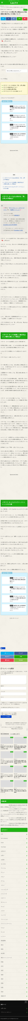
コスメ (2, 885)
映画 (2, 949)
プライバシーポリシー (6, 1012)
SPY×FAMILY (4, 838)
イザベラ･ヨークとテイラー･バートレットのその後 (13, 187)
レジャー (3, 936)
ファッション (4, 919)
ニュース (3, 915)
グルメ (2, 876)
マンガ (2, 932)
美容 (2, 979)
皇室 (2, 970)
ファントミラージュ (6, 923)
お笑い (2, 855)
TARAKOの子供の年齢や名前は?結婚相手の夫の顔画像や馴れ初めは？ (14, 824)
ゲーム (2, 881)
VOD (2, 842)
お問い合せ (3, 1008)
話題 (2, 987)
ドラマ (2, 910)
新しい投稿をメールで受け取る (9, 714)
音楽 (2, 991)
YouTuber (3, 847)
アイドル (3, 868)
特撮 (2, 962)
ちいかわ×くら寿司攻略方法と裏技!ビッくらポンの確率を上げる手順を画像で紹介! (13, 819)
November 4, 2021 (18, 230)
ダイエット (4, 902)
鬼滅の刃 (3, 996)
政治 (2, 945)
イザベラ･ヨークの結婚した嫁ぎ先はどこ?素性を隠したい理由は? (13, 183)
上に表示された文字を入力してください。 (10, 707)
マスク (2, 927)
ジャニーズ (4, 893)
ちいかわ (3, 864)
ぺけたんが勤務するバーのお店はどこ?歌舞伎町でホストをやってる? (14, 810)
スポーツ (3, 898)
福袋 (2, 974)
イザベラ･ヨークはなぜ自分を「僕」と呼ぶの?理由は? (14, 178)
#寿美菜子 (16, 215)
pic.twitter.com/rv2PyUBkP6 (10, 224)
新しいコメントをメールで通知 (9, 713)
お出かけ (3, 851)
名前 (2, 686)
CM (2, 834)
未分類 (2, 953)
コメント (3, 674)
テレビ (2, 906)
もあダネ (14, 3)
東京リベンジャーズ (6, 957)
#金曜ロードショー (15, 209)
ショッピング (4, 889)
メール (3, 691)
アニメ (3, 648)
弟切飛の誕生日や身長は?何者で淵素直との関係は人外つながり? (14, 806)
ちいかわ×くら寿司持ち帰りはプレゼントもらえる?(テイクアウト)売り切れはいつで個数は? (14, 814)
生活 (2, 966)
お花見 (2, 859)
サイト (2, 697)
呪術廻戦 (3, 940)
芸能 (2, 983)
